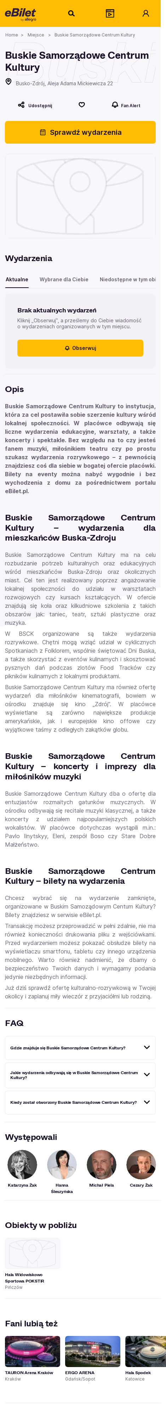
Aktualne (17, 279)
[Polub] (81, 104)
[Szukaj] (72, 13)
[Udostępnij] (35, 104)
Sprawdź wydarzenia (80, 132)
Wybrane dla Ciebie (64, 279)
